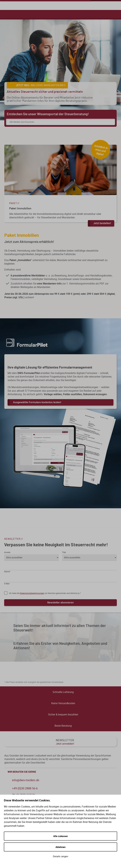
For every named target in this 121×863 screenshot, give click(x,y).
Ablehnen (60, 847)
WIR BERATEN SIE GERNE (61, 772)
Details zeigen (60, 856)
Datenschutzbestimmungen (32, 593)
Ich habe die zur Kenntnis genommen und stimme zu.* (45, 593)
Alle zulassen (60, 836)
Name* (7, 571)
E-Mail (6, 583)
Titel (64, 552)
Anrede (7, 552)
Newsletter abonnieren (60, 602)
